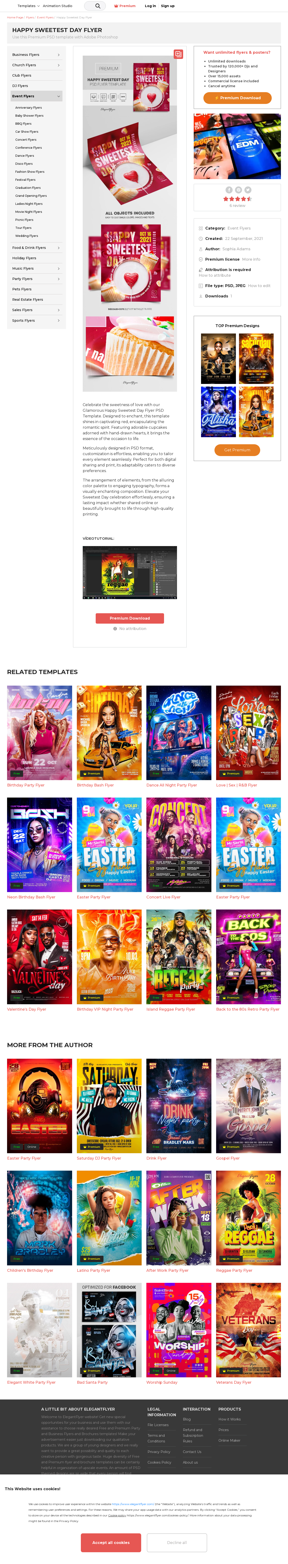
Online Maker (229, 1440)
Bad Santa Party (92, 1382)
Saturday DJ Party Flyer (99, 1158)
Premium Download (130, 618)
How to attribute (215, 275)
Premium (228, 6)
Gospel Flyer (228, 1158)
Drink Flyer (156, 1158)
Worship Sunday (161, 1382)
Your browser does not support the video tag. (237, 146)
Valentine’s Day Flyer (26, 1009)
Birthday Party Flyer (26, 785)
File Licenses (158, 1425)
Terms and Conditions (156, 1438)
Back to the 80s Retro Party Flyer (248, 1009)
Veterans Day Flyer (233, 1382)
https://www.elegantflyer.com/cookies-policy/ (157, 1515)
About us (190, 1462)
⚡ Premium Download (237, 98)
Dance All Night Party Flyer (171, 785)
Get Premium (237, 450)
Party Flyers (22, 279)
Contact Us (192, 1451)
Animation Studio (93, 6)
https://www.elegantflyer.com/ (133, 1504)
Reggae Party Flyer (234, 1270)
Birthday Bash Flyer (95, 785)
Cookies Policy (159, 1462)
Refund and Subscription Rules (193, 1435)
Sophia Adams (236, 249)
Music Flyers (23, 268)
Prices (223, 1430)
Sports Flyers (23, 320)
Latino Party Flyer (93, 1270)
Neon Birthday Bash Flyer (31, 897)
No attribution (129, 628)
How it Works (229, 1419)
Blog (187, 1419)
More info (251, 259)
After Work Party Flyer (167, 1270)
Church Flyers (24, 65)
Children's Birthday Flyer (30, 1270)
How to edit (259, 286)
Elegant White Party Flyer (31, 1382)
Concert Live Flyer (163, 897)
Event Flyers (23, 96)
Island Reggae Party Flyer (170, 1009)
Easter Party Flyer (94, 897)
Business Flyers (25, 55)
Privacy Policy (159, 1451)
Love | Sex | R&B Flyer (236, 785)
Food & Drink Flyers (29, 248)
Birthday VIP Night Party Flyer (105, 1009)
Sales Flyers (22, 310)
